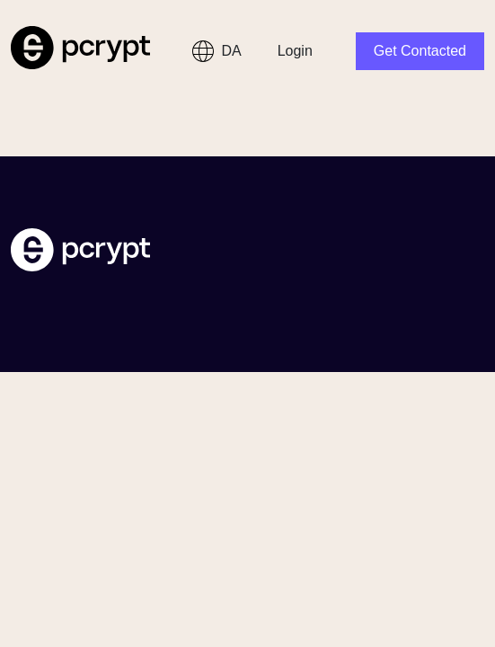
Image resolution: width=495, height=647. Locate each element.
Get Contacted (420, 50)
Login (295, 50)
